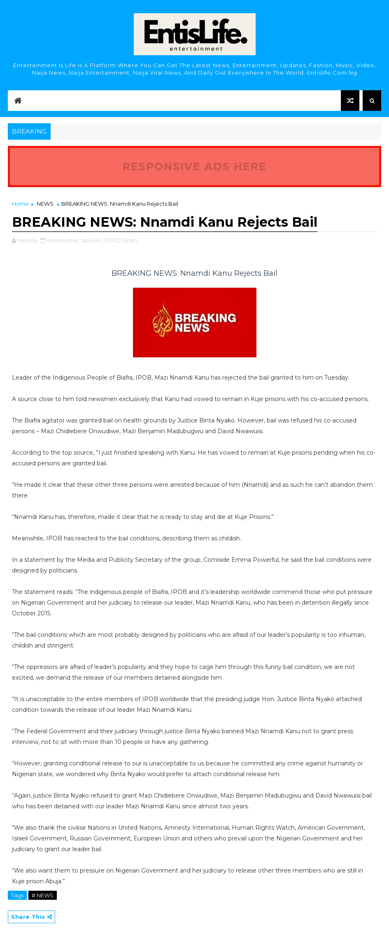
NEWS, (130, 240)
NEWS (45, 203)
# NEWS (43, 895)
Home (20, 203)
